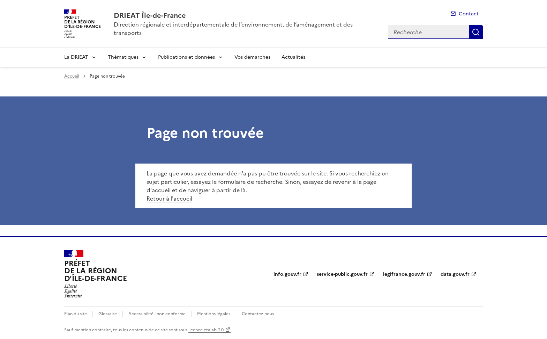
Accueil (71, 76)
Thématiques (123, 57)
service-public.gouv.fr (342, 274)
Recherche (476, 32)
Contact (469, 13)
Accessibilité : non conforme (157, 314)
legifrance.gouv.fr (404, 274)
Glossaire (107, 314)
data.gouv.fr (455, 274)
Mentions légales (213, 314)
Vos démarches (252, 57)
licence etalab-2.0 (206, 330)
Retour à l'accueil (169, 198)
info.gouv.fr (287, 274)
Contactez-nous (258, 314)
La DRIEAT (76, 57)
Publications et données (186, 57)
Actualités (293, 57)
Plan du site (75, 314)
